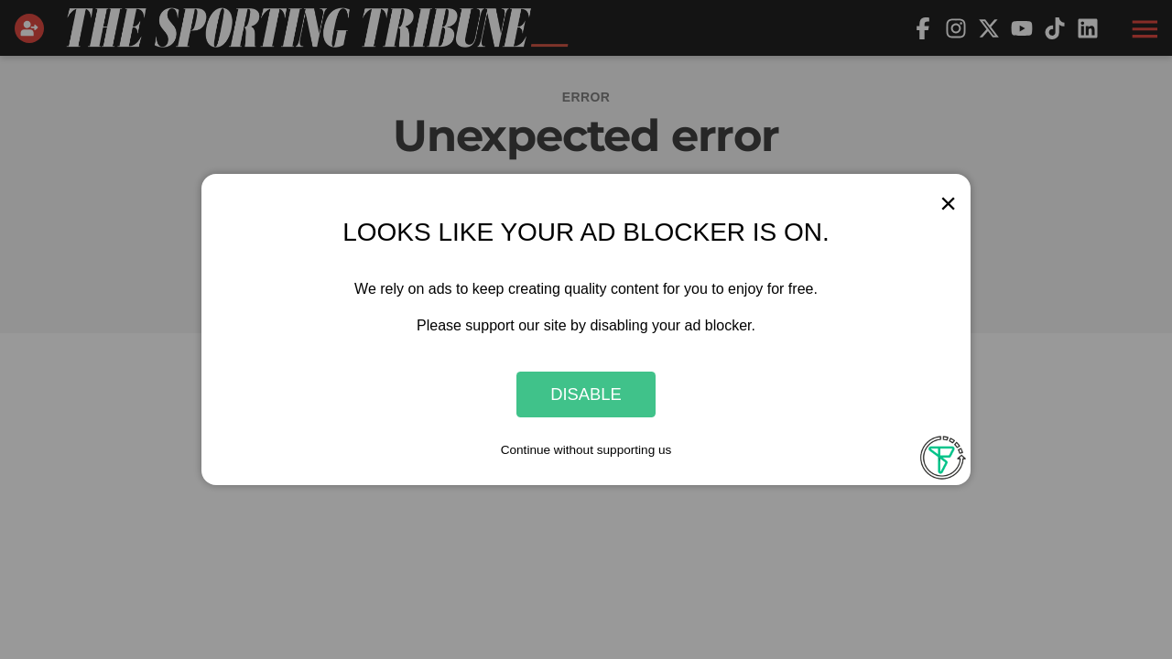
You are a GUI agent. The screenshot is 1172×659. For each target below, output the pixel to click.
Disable (586, 394)
